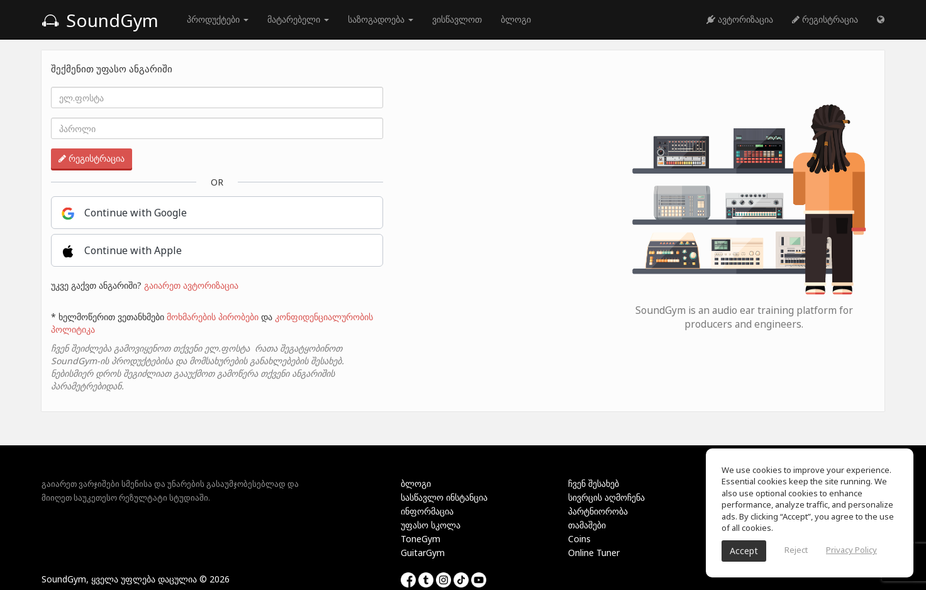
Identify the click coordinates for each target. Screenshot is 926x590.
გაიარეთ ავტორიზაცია (191, 285)
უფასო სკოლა (430, 525)
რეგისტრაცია (825, 19)
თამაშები (587, 525)
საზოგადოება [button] (380, 19)
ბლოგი (516, 19)
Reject (796, 549)
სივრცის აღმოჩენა (606, 497)
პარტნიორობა (598, 511)
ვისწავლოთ (457, 19)
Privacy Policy (851, 549)
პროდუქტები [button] (217, 19)
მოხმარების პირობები (213, 317)
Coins (579, 539)
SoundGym (100, 20)
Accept (744, 551)
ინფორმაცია (427, 511)
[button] (880, 19)
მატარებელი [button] (298, 19)
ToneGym (420, 539)
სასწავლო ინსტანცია (444, 497)
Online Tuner (594, 553)
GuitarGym (423, 553)
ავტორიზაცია (739, 19)
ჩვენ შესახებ (593, 483)
